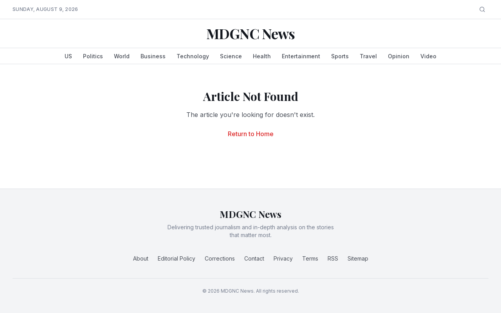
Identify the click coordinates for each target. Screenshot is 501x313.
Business (153, 56)
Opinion (398, 56)
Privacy (283, 258)
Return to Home (251, 134)
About (140, 258)
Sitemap (358, 258)
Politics (93, 56)
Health (262, 56)
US (68, 56)
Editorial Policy (176, 258)
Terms (310, 258)
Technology (193, 56)
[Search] (482, 9)
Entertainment (301, 56)
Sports (340, 56)
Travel (368, 56)
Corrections (220, 258)
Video (428, 56)
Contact (254, 258)
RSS (333, 258)
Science (231, 56)
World (122, 56)
